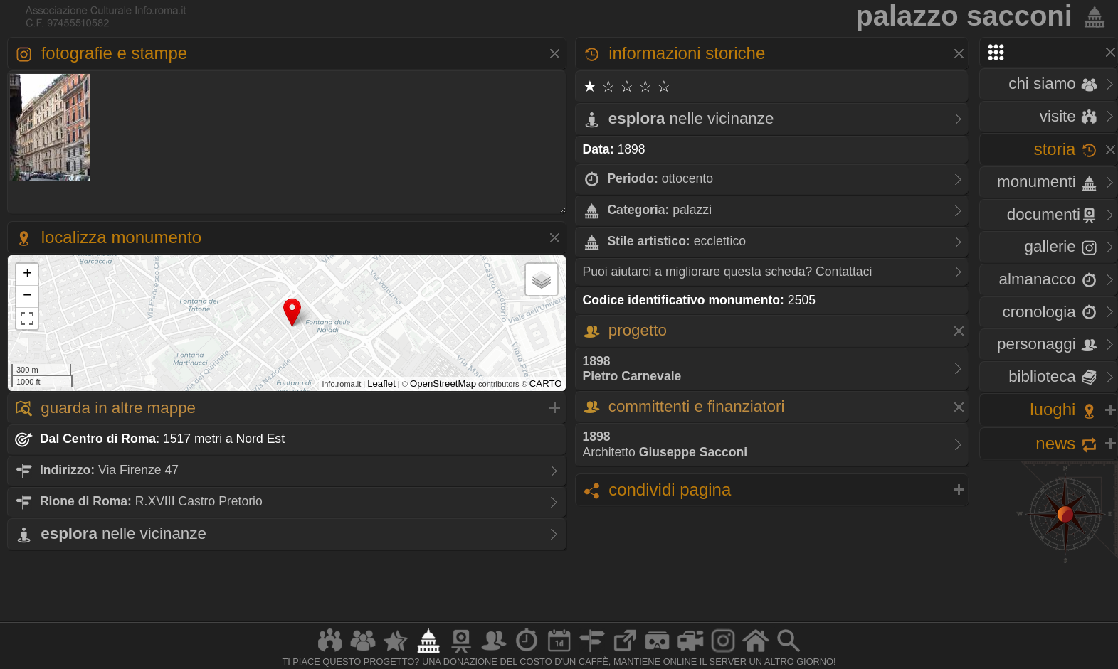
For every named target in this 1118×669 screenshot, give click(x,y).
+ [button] (27, 274)
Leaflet (381, 383)
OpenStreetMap (443, 383)
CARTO (545, 383)
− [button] (27, 296)
